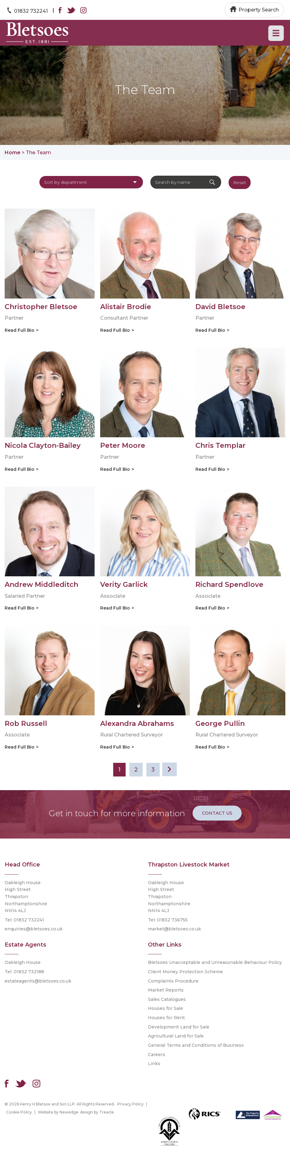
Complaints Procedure (173, 981)
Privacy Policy (130, 1104)
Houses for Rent (166, 1017)
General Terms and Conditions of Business (196, 1045)
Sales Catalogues (167, 999)
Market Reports (166, 990)
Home (12, 152)
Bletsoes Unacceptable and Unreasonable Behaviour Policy (215, 962)
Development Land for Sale (178, 1027)
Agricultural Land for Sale (176, 1036)
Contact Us (217, 813)
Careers (156, 1054)
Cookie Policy (19, 1112)
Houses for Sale (165, 1008)
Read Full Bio (19, 330)
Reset (239, 182)
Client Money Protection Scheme (185, 971)
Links (154, 1063)
